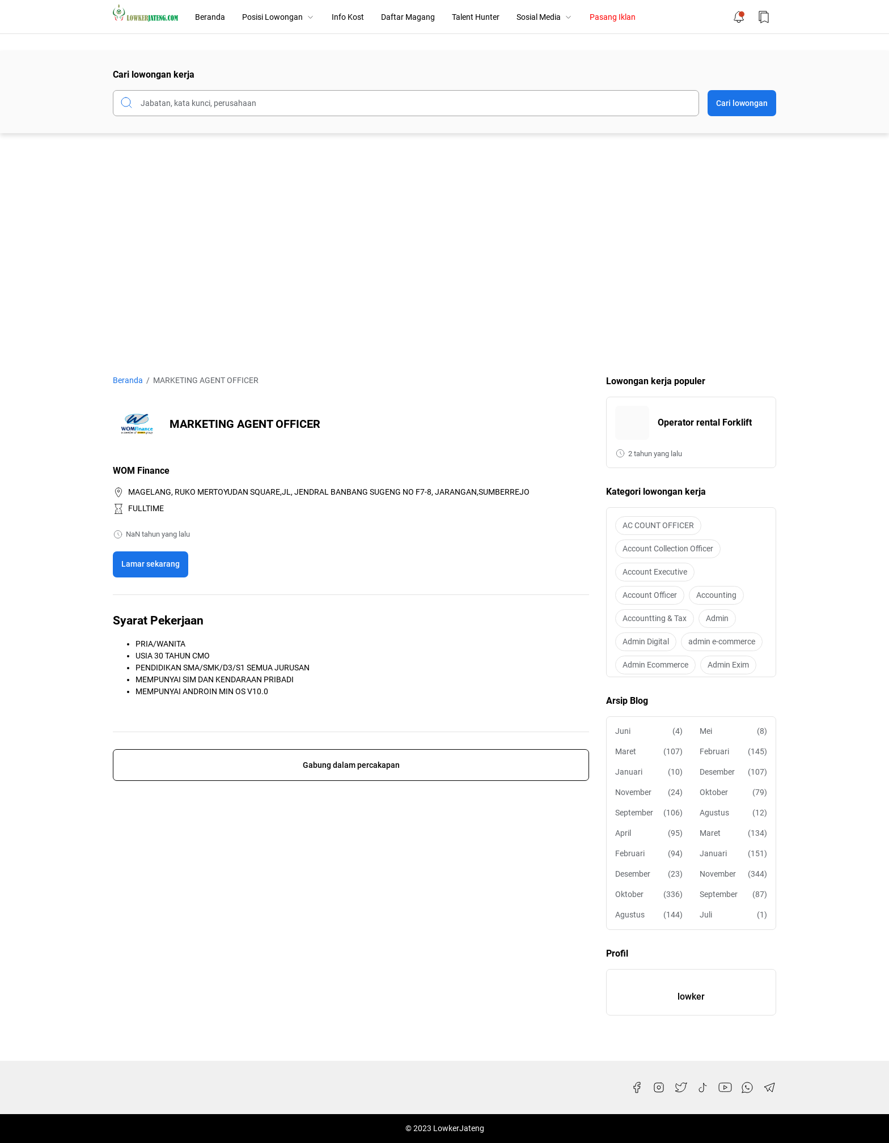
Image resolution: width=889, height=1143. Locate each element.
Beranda (210, 17)
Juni (649, 731)
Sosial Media (545, 17)
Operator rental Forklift (705, 422)
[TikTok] (703, 1087)
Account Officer (650, 595)
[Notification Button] (738, 17)
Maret (649, 752)
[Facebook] (637, 1087)
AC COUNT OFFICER (658, 525)
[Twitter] (681, 1087)
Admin (717, 618)
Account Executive (655, 571)
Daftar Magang (408, 17)
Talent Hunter (475, 17)
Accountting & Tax (655, 618)
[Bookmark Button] (763, 17)
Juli (733, 915)
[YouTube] (725, 1087)
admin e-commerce (721, 641)
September (649, 813)
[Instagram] (659, 1087)
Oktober (733, 792)
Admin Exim (728, 664)
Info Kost (348, 17)
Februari (733, 752)
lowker (691, 996)
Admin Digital (646, 641)
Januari (649, 772)
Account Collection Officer (668, 548)
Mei (733, 731)
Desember (733, 772)
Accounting (716, 595)
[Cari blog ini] (406, 103)
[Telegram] (769, 1087)
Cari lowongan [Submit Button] (742, 103)
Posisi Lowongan (278, 17)
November (649, 792)
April (649, 833)
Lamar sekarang (150, 563)
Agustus (733, 813)
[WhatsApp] (747, 1087)
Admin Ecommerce (655, 664)
